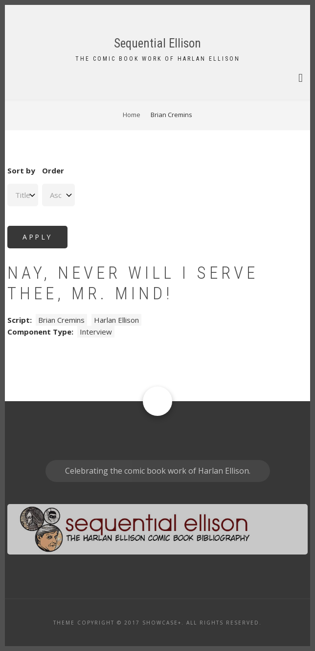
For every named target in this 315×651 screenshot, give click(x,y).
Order (53, 170)
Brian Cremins (61, 320)
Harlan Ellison (116, 320)
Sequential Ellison (157, 43)
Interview (96, 332)
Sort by (21, 170)
